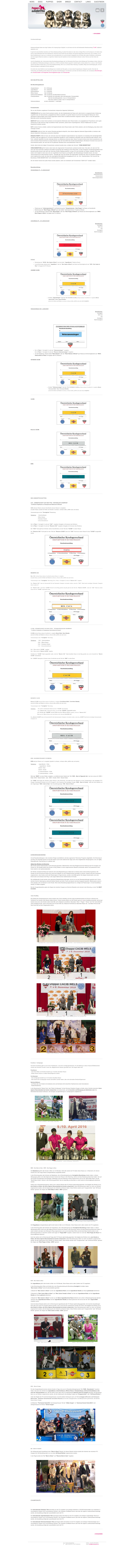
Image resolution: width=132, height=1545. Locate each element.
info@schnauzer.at (93, 1544)
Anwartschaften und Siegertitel (40, 72)
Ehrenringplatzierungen (55, 72)
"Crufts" (95, 47)
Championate (66, 72)
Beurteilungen (98, 70)
